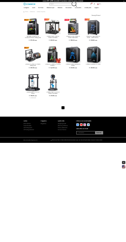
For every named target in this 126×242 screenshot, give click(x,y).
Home (26, 11)
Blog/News (43, 123)
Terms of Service (62, 129)
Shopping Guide (62, 123)
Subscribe (98, 132)
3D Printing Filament (29, 129)
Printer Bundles (27, 125)
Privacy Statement (62, 127)
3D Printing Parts (28, 127)
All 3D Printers (27, 123)
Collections (32, 11)
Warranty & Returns (63, 125)
